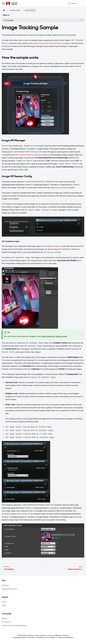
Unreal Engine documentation (50, 43)
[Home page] (4, 10)
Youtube (6, 622)
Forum (4, 602)
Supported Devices (9, 589)
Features (5, 585)
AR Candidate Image (49, 246)
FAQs (4, 605)
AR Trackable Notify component (28, 155)
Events (4, 618)
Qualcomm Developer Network (14, 625)
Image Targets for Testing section (54, 336)
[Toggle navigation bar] (3, 3)
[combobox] (75, 3)
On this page (8, 20)
